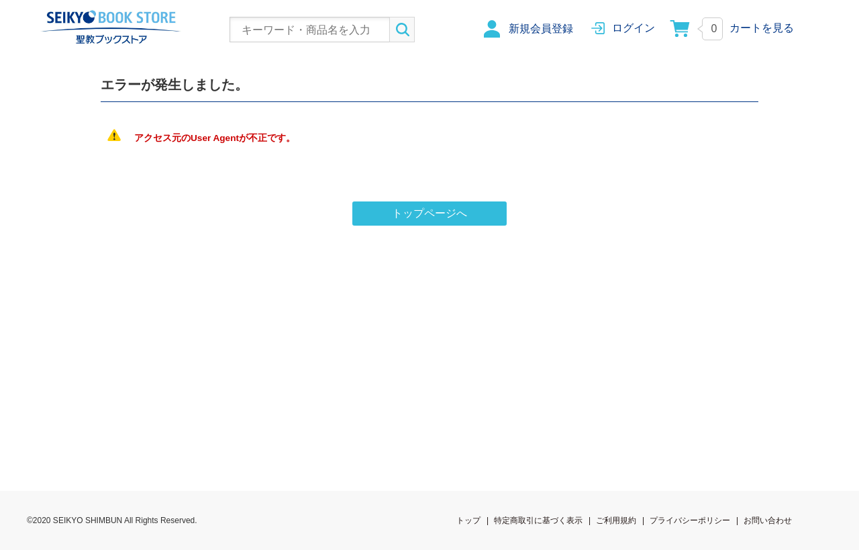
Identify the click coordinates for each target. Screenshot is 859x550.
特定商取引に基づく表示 (538, 520)
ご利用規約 (616, 520)
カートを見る (761, 28)
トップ (468, 520)
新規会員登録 (541, 28)
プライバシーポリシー (690, 520)
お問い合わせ (768, 520)
